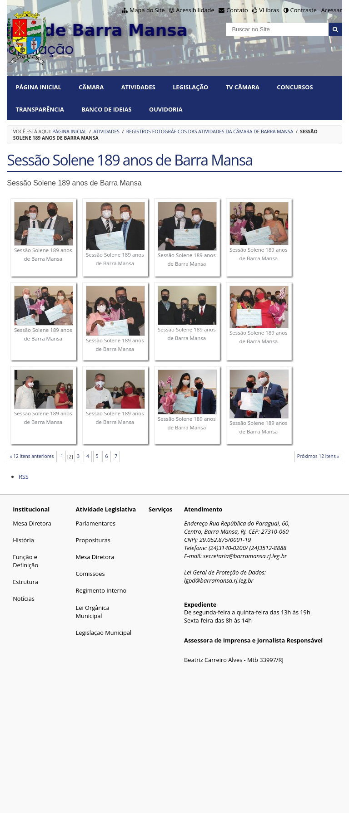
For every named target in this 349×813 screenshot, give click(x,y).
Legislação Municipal (104, 632)
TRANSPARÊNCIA (40, 109)
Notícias (24, 598)
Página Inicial (38, 87)
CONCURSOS (295, 87)
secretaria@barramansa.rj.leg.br (245, 556)
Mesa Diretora (32, 523)
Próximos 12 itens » (318, 456)
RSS (24, 476)
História (23, 540)
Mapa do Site (147, 10)
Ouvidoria (166, 109)
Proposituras (93, 540)
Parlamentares (95, 523)
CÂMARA (91, 87)
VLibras (269, 10)
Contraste (303, 10)
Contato (237, 10)
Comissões (90, 574)
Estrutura (25, 582)
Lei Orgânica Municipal (93, 612)
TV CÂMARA (242, 87)
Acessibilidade (195, 10)
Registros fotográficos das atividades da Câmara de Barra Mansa (210, 131)
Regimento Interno (101, 590)
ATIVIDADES (138, 87)
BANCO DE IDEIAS (106, 109)
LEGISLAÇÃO (190, 87)
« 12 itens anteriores (32, 456)
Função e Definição (25, 561)
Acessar (331, 10)
